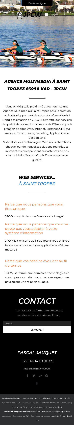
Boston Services (36, 407)
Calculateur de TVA (21, 416)
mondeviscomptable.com (33, 398)
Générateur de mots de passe (44, 411)
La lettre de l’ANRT (20, 407)
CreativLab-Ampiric (30, 403)
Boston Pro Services (53, 407)
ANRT (47, 398)
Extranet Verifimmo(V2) (61, 398)
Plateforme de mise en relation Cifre (55, 403)
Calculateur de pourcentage (43, 416)
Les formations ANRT (11, 403)
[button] (37, 383)
